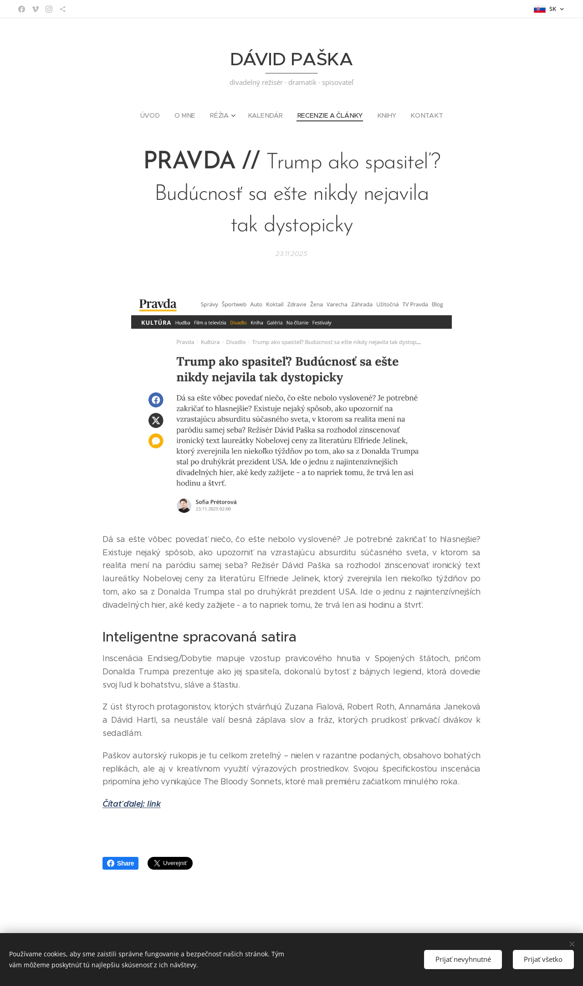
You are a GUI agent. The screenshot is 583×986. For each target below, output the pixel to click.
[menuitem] (155, 115)
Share (120, 863)
